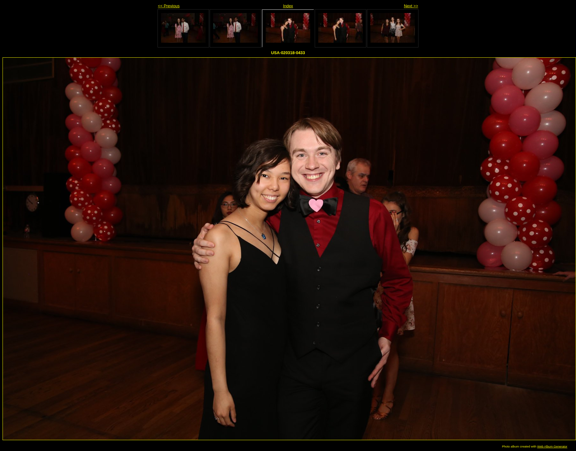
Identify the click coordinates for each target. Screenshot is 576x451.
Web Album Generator (552, 446)
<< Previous (168, 6)
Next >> (411, 6)
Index (288, 6)
